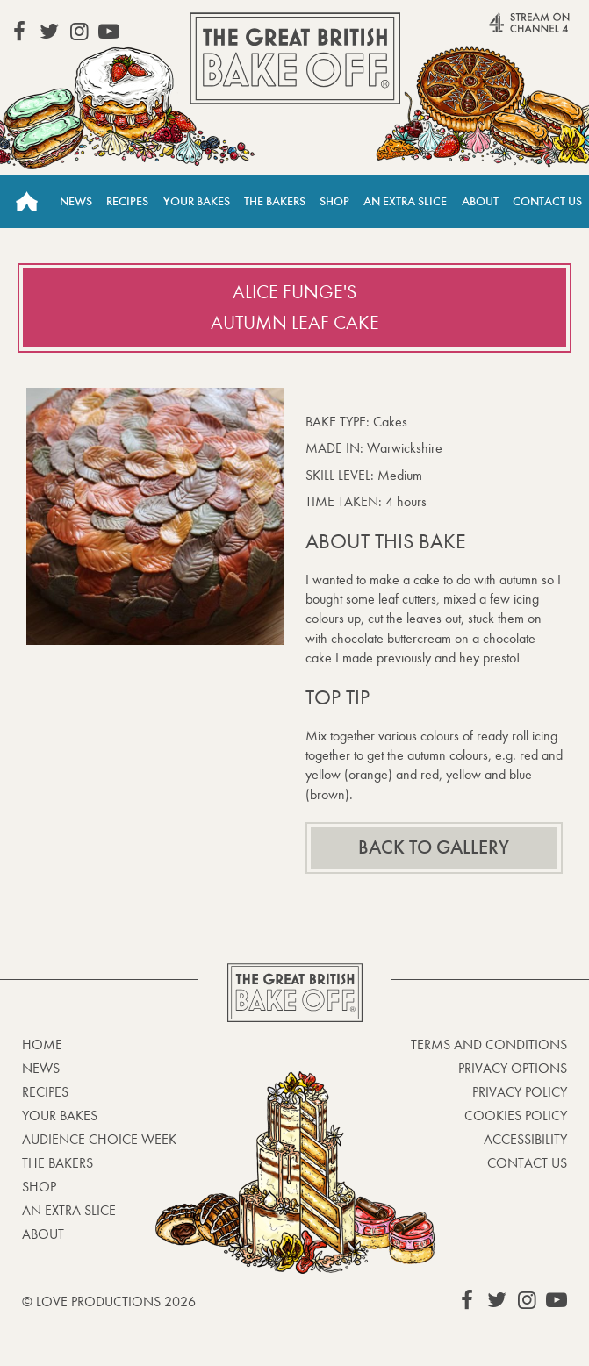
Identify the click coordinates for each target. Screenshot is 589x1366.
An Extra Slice (405, 201)
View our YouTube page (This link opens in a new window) (108, 31)
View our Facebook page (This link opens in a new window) (19, 31)
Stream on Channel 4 (502, 30)
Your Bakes (196, 201)
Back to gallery (433, 847)
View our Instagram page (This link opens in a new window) (79, 31)
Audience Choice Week (99, 1139)
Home (26, 201)
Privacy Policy (519, 1092)
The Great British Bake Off (295, 58)
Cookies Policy (515, 1115)
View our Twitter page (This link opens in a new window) (49, 31)
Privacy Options (512, 1068)
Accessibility (525, 1139)
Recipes (127, 201)
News (76, 201)
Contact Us (547, 201)
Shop (334, 201)
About (480, 201)
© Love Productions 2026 (109, 1301)
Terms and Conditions (489, 1044)
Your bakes (59, 1115)
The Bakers (274, 201)
